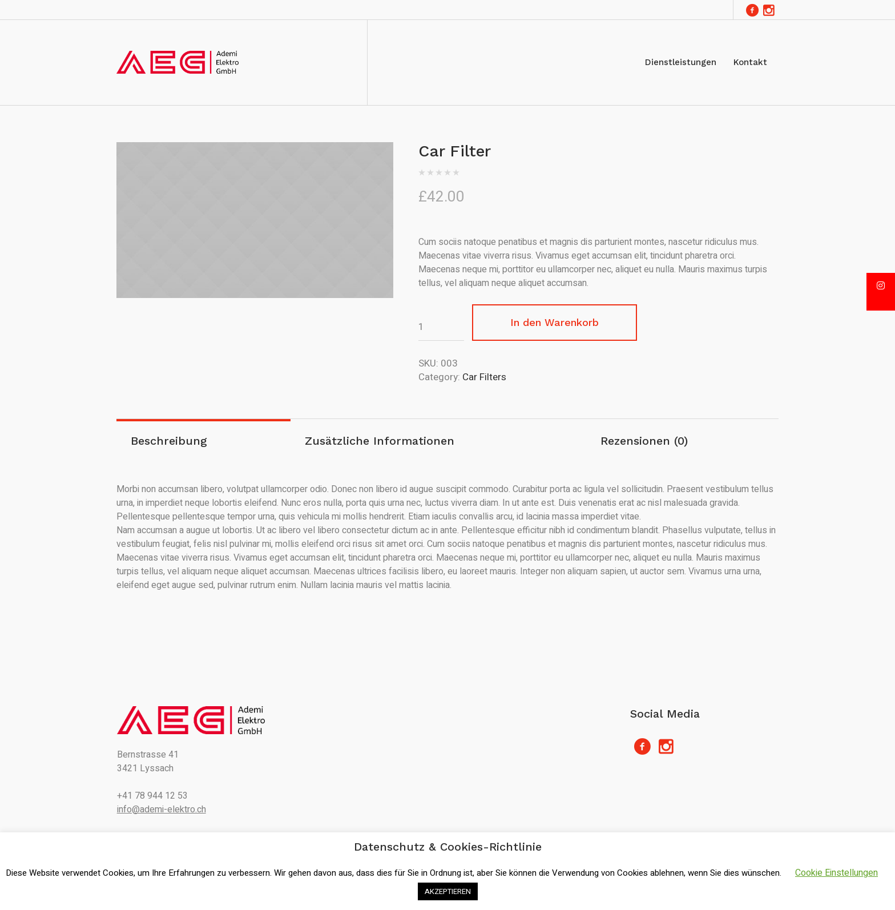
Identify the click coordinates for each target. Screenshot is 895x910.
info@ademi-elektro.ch (161, 809)
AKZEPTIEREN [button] (448, 891)
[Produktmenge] (441, 327)
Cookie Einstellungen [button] (836, 873)
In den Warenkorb (554, 322)
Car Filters (484, 377)
